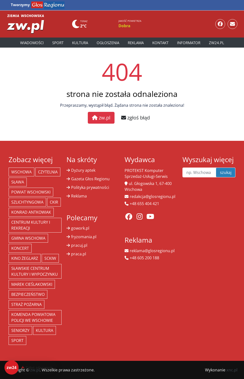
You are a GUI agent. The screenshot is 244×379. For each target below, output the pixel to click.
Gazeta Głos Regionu (90, 179)
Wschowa (21, 172)
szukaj (225, 172)
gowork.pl (80, 228)
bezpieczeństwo (28, 294)
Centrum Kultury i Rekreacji (30, 225)
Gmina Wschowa (28, 238)
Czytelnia (48, 172)
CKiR (54, 202)
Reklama (136, 42)
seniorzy (20, 330)
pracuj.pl (79, 245)
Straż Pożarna (26, 304)
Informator (188, 42)
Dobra (124, 25)
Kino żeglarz (24, 258)
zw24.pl (216, 42)
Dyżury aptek (83, 170)
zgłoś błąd (135, 117)
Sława (17, 182)
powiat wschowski (31, 192)
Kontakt (160, 42)
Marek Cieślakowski (31, 284)
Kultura (80, 42)
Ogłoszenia (108, 42)
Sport (58, 42)
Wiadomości (32, 42)
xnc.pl (231, 370)
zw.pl (101, 117)
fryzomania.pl (83, 236)
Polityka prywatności (90, 187)
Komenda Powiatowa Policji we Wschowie (33, 317)
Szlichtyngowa (27, 202)
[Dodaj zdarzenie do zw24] (30, 367)
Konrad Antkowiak (31, 212)
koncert (20, 248)
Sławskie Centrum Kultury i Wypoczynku (34, 271)
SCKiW (50, 258)
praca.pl (78, 254)
